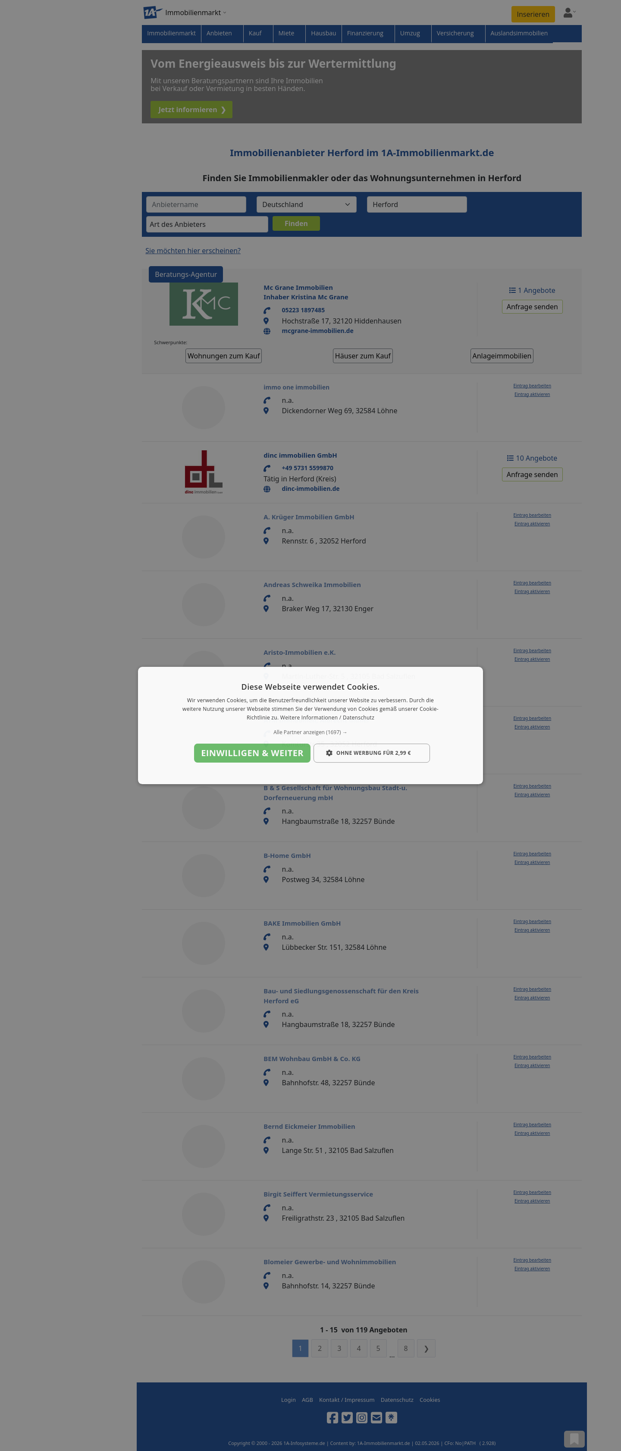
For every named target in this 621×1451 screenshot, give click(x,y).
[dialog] (310, 725)
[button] (310, 732)
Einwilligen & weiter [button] (252, 753)
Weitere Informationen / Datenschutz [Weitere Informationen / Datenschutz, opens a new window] (327, 717)
